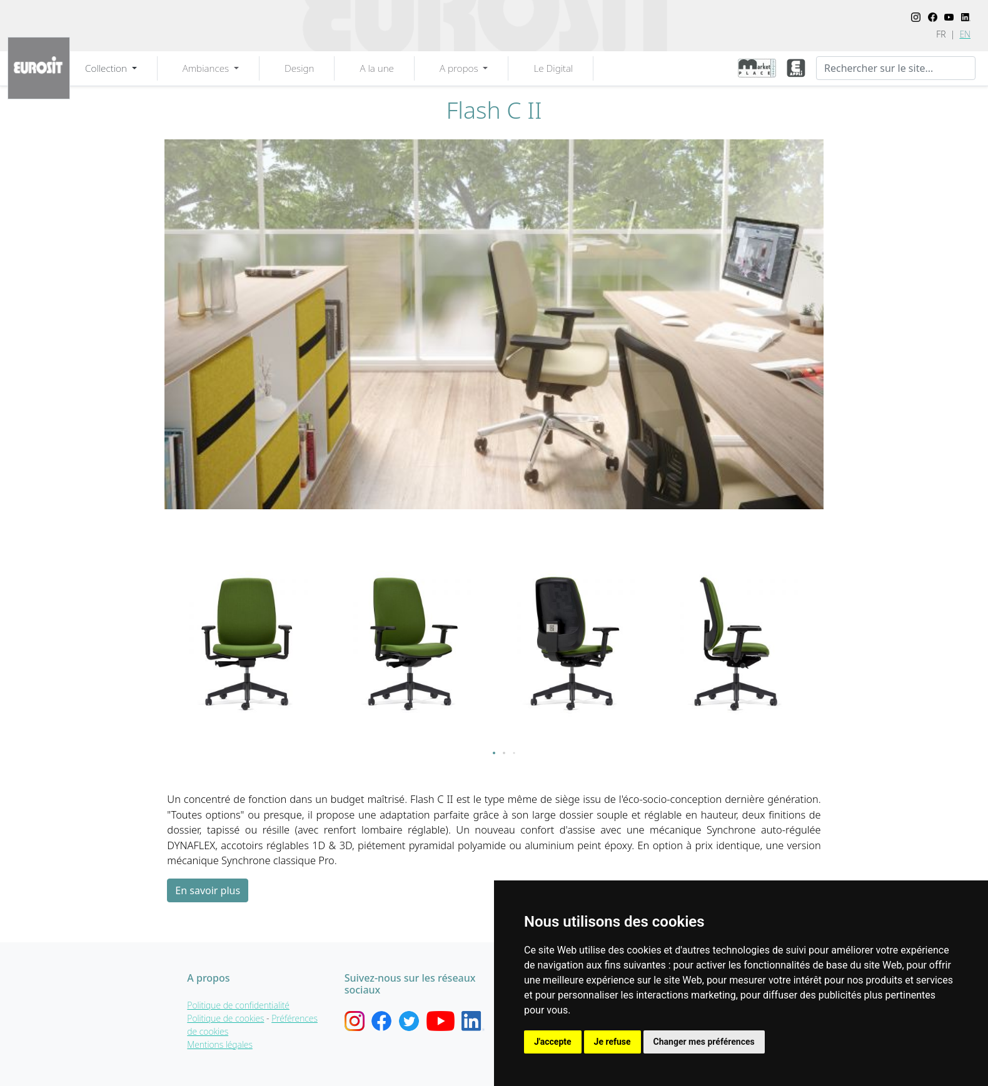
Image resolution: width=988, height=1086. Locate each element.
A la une (377, 68)
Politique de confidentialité (238, 1005)
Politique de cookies (225, 1018)
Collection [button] (107, 68)
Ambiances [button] (207, 68)
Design (299, 68)
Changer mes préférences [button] (704, 1042)
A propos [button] (460, 68)
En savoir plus (207, 890)
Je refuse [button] (612, 1042)
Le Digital (553, 68)
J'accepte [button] (553, 1042)
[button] (494, 752)
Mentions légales (220, 1044)
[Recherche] (895, 68)
